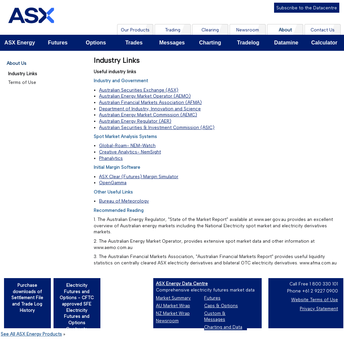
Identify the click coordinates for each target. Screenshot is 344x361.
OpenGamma (112, 182)
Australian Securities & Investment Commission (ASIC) (156, 127)
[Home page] (31, 17)
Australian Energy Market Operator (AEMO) (145, 96)
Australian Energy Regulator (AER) (135, 121)
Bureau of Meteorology (124, 201)
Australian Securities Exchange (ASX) (138, 90)
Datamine (286, 42)
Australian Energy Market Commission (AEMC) (148, 114)
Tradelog (248, 42)
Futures (58, 42)
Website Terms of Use (314, 299)
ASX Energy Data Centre (182, 283)
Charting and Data (223, 327)
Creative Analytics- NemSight (130, 151)
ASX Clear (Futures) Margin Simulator (138, 176)
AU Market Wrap (173, 305)
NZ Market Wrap (173, 313)
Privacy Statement (319, 308)
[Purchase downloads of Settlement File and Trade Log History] (27, 303)
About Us (16, 63)
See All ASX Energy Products (31, 334)
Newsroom (167, 320)
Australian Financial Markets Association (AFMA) (150, 102)
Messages (172, 42)
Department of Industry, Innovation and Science (150, 108)
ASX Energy (19, 42)
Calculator (324, 42)
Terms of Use (22, 82)
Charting (210, 42)
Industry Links (22, 73)
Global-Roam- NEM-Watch (127, 145)
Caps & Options (221, 305)
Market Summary (173, 297)
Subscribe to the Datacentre (306, 7)
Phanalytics (111, 158)
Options (96, 42)
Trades (134, 42)
